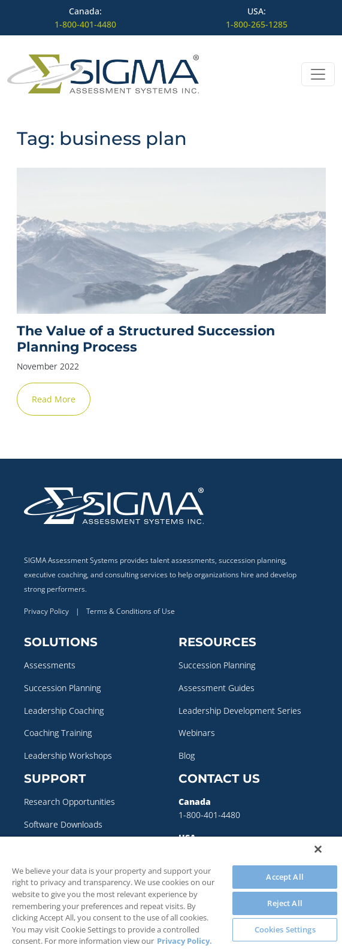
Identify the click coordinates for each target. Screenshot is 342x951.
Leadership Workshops (68, 755)
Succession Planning (62, 687)
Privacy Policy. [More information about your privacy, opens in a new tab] (184, 940)
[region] (171, 894)
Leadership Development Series (239, 710)
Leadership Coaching (64, 710)
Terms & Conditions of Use (130, 611)
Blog (186, 755)
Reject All (284, 903)
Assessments (49, 665)
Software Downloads (63, 824)
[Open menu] (318, 74)
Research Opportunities (69, 801)
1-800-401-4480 (85, 24)
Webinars (196, 732)
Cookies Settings (285, 929)
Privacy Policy (46, 611)
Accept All (284, 876)
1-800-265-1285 (256, 24)
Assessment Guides (216, 687)
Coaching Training (58, 732)
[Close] (318, 849)
